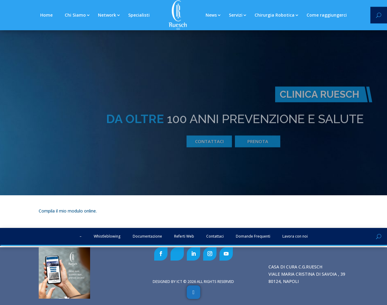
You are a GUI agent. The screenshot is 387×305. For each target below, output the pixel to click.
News (211, 15)
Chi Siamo (75, 15)
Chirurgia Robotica (274, 15)
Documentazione (147, 236)
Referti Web (184, 236)
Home (46, 15)
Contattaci (209, 147)
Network (107, 15)
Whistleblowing (107, 236)
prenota (257, 147)
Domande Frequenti (253, 236)
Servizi (235, 15)
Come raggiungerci (327, 15)
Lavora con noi (295, 236)
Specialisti (139, 15)
